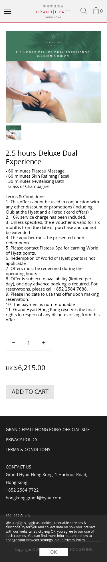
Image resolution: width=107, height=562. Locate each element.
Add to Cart (30, 391)
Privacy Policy (21, 439)
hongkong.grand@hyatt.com (33, 497)
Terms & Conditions (28, 449)
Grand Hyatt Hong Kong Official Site (48, 429)
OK (53, 552)
